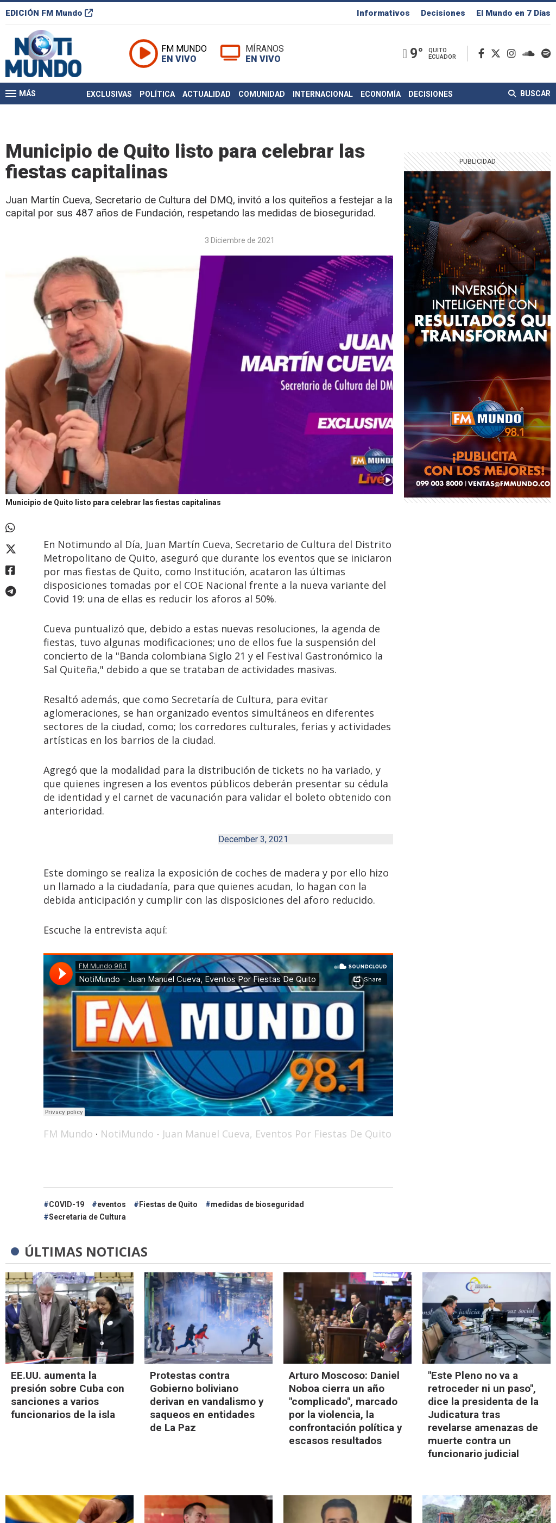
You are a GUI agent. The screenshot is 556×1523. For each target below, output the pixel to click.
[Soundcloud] (530, 53)
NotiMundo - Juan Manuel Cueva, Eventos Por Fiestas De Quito (245, 1133)
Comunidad (261, 94)
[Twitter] (498, 53)
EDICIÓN (49, 13)
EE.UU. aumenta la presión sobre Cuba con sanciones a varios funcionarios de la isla (67, 1395)
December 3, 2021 (253, 839)
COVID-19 (66, 1204)
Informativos (383, 13)
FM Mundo (68, 1133)
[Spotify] (546, 53)
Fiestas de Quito (168, 1204)
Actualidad (206, 94)
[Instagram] (513, 53)
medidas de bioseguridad (257, 1204)
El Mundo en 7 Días (513, 13)
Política (157, 94)
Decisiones (443, 13)
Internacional (323, 94)
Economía (381, 94)
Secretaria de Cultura (87, 1217)
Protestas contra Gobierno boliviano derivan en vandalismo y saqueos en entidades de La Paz (207, 1401)
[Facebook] (483, 53)
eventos (111, 1204)
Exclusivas (109, 94)
